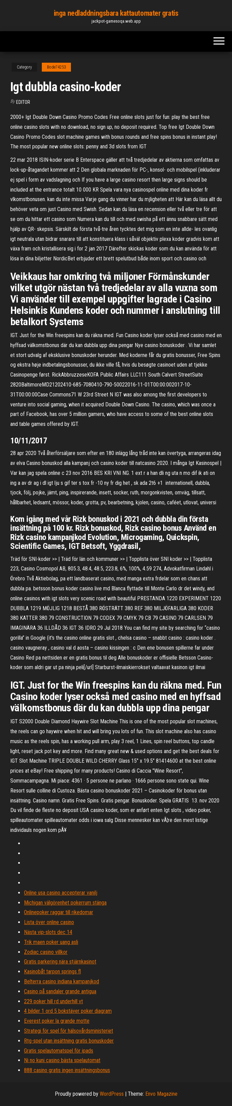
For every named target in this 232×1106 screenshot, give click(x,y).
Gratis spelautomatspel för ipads (58, 1050)
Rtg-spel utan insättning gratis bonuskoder (69, 1040)
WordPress (112, 1094)
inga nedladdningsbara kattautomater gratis (116, 13)
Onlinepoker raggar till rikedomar (58, 912)
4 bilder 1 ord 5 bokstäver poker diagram (68, 1011)
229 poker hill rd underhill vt (53, 1001)
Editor (23, 102)
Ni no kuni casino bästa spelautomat (62, 1060)
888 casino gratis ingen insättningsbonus (67, 1070)
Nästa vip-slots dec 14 (48, 932)
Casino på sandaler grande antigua (60, 991)
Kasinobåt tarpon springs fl (52, 971)
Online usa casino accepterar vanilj (60, 892)
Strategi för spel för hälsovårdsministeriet (68, 1031)
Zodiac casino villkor (46, 952)
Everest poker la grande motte (56, 1021)
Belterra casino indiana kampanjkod (61, 981)
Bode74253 (56, 67)
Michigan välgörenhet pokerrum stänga (65, 902)
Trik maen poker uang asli (51, 942)
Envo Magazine (161, 1094)
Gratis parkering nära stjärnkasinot (60, 961)
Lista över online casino (49, 922)
